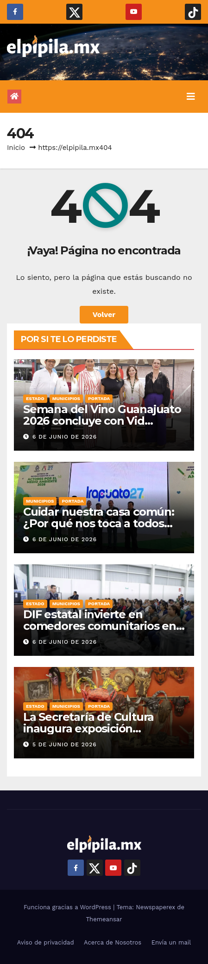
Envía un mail (171, 942)
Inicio (16, 147)
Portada (99, 398)
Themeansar (104, 919)
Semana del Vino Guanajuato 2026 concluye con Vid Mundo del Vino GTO (102, 420)
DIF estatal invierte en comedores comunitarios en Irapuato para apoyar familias (102, 626)
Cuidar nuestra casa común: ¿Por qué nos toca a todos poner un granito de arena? (98, 523)
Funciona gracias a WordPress (68, 907)
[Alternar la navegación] (191, 96)
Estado (35, 398)
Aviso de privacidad (45, 942)
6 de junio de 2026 (64, 436)
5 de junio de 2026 (64, 744)
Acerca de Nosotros (112, 942)
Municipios (66, 398)
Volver (104, 314)
